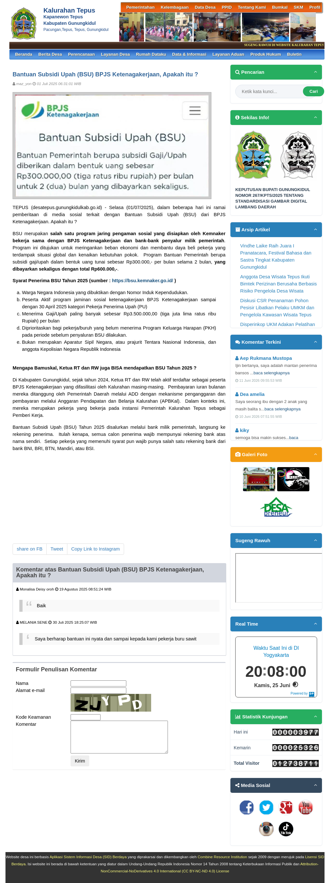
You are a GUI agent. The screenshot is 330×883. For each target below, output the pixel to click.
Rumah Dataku (151, 54)
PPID (227, 7)
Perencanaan (81, 54)
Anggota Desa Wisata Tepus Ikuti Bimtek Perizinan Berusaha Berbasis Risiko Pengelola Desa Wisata (278, 283)
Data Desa (205, 7)
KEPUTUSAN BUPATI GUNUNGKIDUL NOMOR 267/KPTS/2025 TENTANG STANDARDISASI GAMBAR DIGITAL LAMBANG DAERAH (272, 198)
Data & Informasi (189, 54)
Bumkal (279, 7)
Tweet (57, 549)
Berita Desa (50, 54)
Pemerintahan (140, 7)
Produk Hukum (265, 54)
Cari (313, 91)
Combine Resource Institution (222, 857)
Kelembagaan (175, 7)
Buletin (294, 54)
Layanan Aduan (228, 54)
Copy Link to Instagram (95, 549)
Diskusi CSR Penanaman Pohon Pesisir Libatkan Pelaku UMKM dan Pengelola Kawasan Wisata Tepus (277, 307)
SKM (298, 7)
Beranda (23, 54)
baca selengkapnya (272, 372)
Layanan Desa (115, 54)
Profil (314, 7)
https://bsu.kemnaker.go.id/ (142, 280)
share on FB (30, 549)
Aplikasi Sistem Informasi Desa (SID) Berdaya (88, 857)
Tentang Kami (252, 7)
